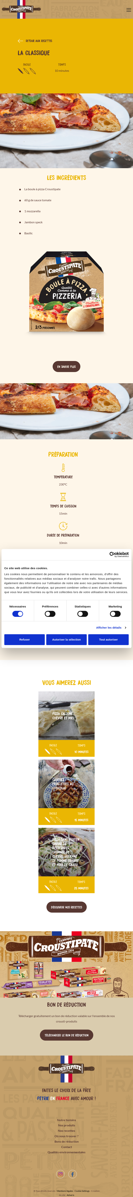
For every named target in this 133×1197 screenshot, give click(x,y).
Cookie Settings (82, 1191)
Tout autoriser (108, 639)
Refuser (24, 639)
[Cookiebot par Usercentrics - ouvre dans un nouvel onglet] (112, 554)
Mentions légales (65, 1191)
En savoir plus (66, 366)
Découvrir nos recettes (66, 907)
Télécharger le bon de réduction (67, 1035)
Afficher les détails (108, 627)
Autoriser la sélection (66, 639)
